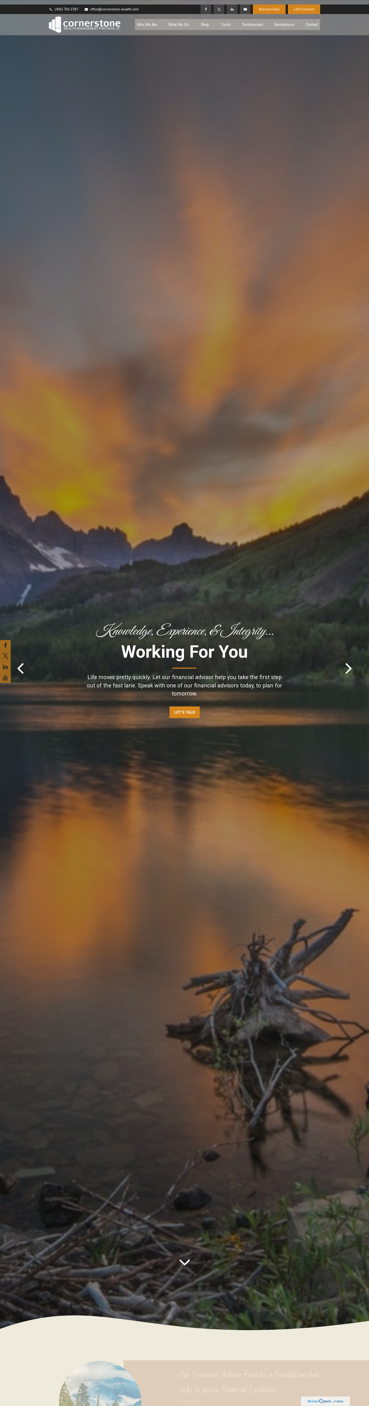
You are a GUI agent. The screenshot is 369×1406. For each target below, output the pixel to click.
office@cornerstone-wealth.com (111, 5)
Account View (269, 5)
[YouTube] (245, 5)
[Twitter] (219, 5)
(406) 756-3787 (63, 5)
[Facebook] (205, 5)
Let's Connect (304, 5)
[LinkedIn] (232, 5)
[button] (147, 20)
